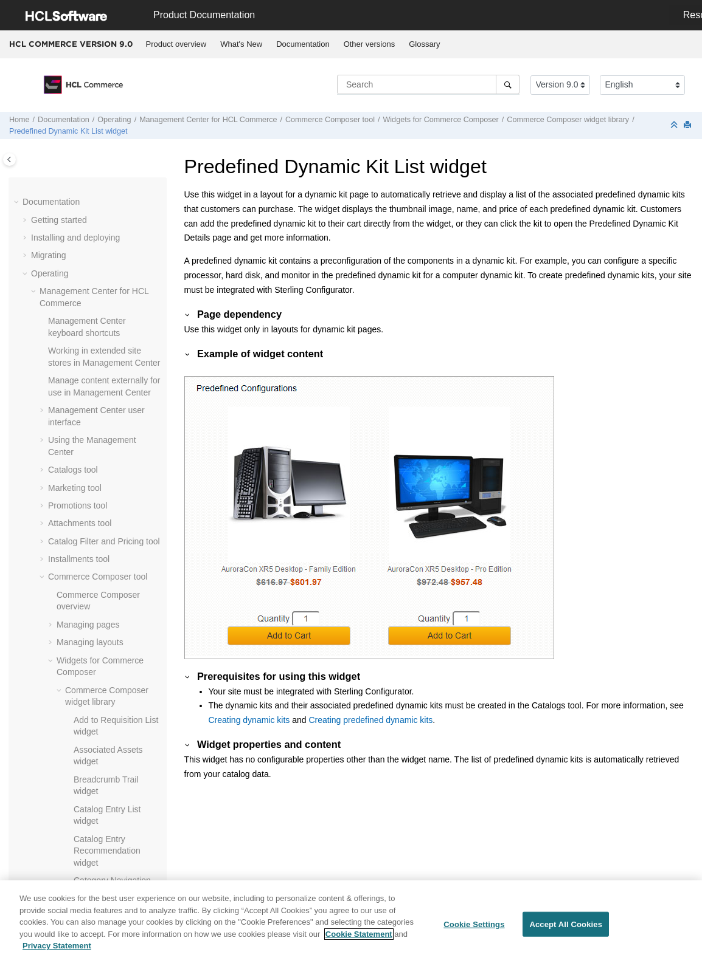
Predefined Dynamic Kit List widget (68, 131)
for (208, 119)
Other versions (369, 44)
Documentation (302, 44)
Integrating (51, 769)
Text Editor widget (107, 382)
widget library (568, 119)
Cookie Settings (473, 923)
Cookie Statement (358, 934)
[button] (69, 198)
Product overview (176, 44)
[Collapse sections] (675, 125)
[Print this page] (688, 125)
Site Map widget (104, 346)
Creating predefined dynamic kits (370, 720)
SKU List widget (104, 364)
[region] (351, 923)
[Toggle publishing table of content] (9, 159)
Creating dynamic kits (249, 720)
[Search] (508, 84)
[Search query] (428, 84)
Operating (114, 119)
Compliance (53, 858)
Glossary (424, 44)
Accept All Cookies (565, 923)
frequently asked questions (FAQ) (99, 662)
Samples (47, 840)
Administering (57, 787)
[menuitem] (176, 44)
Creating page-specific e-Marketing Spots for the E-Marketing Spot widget (112, 411)
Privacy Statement (57, 945)
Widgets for (440, 119)
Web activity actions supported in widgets (110, 495)
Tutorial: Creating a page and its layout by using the (106, 566)
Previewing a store (83, 632)
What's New (241, 44)
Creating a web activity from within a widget (111, 453)
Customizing (54, 804)
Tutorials (47, 822)
